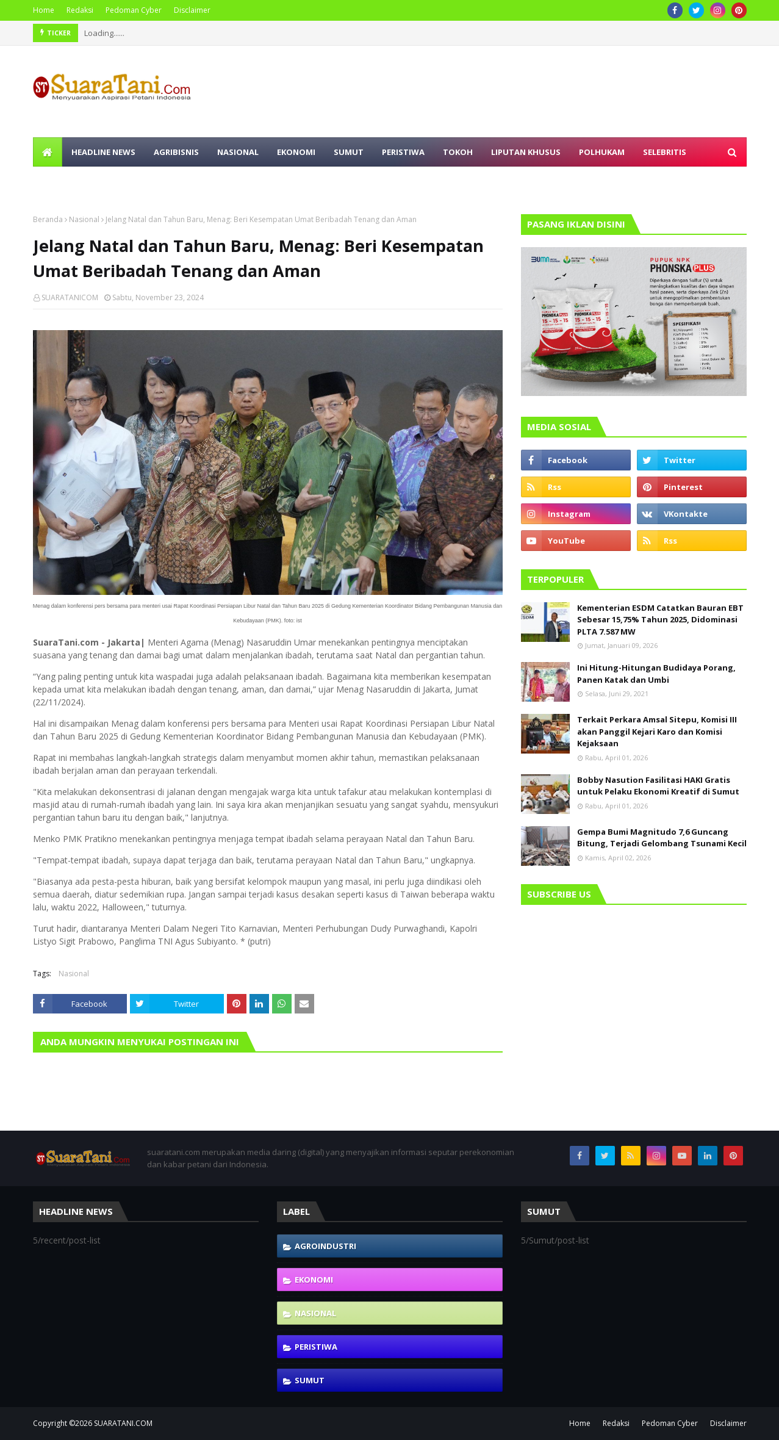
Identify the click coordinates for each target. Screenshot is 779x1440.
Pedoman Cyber (134, 10)
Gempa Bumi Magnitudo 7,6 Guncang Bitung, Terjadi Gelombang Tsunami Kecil (662, 837)
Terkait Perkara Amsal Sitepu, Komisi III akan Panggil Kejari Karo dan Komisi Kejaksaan (657, 731)
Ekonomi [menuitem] (296, 151)
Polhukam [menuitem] (602, 151)
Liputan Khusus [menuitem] (526, 151)
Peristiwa (316, 1346)
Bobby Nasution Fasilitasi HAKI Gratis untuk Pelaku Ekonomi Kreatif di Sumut (658, 785)
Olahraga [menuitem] (64, 181)
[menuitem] (47, 152)
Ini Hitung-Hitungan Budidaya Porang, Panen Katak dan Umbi (656, 673)
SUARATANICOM (69, 297)
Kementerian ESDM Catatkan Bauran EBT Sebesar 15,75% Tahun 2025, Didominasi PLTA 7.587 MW (660, 619)
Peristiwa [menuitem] (403, 151)
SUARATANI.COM (123, 1423)
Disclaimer (192, 10)
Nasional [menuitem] (238, 151)
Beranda (48, 219)
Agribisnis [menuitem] (176, 151)
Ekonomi (314, 1279)
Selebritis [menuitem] (664, 151)
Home (43, 10)
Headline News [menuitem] (103, 151)
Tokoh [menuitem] (458, 151)
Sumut (310, 1380)
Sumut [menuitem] (349, 151)
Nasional (84, 219)
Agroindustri (325, 1245)
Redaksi (79, 10)
